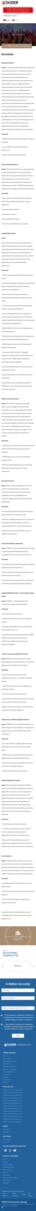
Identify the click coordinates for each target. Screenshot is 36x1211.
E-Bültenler (5, 1172)
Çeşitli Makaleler (7, 1180)
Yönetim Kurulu (6, 1064)
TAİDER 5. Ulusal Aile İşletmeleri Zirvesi (12, 1111)
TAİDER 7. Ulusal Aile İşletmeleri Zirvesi (12, 1106)
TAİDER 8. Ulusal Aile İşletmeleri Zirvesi (12, 1103)
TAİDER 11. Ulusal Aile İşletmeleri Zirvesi (12, 1095)
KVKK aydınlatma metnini (23, 1017)
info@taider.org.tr (13, 1206)
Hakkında (5, 1056)
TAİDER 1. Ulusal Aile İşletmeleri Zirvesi (12, 1121)
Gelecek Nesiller (7, 1079)
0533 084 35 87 (4, 1206)
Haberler (5, 1159)
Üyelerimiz (5, 1077)
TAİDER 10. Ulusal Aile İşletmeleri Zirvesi (12, 1098)
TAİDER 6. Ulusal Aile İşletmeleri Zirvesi (12, 1108)
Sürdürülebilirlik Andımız (9, 1071)
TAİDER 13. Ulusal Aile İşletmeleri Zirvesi (12, 1090)
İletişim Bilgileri (6, 1139)
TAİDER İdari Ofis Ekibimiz (9, 1066)
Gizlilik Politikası (10, 1020)
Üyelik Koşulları (6, 1129)
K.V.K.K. (24, 1194)
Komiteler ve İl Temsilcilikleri (21, 46)
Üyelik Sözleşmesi (5, 1194)
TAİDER (9, 46)
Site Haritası (30, 1194)
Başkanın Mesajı (7, 1058)
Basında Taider (6, 1175)
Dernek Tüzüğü (6, 1074)
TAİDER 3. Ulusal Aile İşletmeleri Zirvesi (12, 1116)
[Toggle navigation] (32, 12)
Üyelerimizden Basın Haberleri (10, 1177)
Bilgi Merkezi (6, 1183)
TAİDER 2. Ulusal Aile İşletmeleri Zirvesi (12, 1119)
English (15, 20)
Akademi (5, 1082)
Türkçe (6, 20)
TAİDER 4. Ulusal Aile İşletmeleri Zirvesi (12, 1114)
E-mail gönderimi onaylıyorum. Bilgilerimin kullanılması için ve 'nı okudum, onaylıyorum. (19, 1017)
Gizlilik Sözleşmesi (15, 1194)
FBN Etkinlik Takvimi (8, 1169)
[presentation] (2, 966)
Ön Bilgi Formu (6, 1132)
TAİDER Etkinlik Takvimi (8, 1167)
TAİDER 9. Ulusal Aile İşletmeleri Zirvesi (12, 1100)
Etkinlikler (5, 1162)
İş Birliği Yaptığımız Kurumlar (10, 1061)
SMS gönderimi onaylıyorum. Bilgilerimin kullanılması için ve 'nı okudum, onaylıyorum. (19, 1026)
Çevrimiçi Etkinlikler (8, 1164)
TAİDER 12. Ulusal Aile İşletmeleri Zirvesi (12, 1092)
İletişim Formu (6, 1142)
